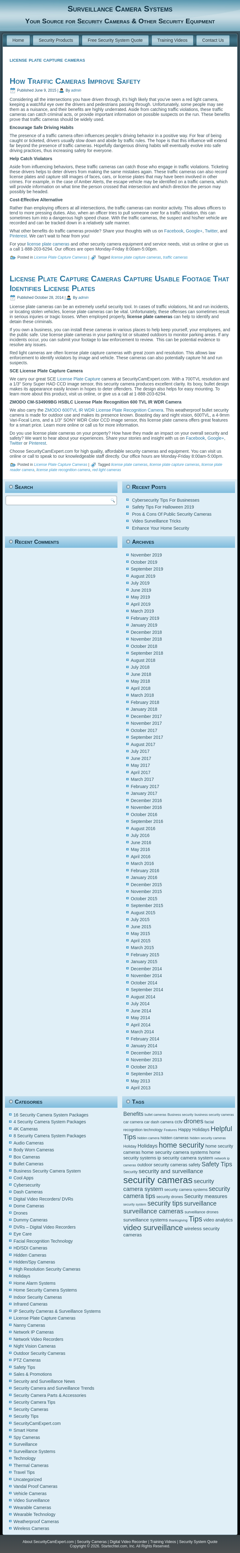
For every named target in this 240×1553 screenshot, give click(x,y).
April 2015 (140, 940)
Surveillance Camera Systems (120, 8)
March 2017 (142, 779)
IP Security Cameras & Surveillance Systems (57, 1311)
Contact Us (213, 40)
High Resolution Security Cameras (46, 1269)
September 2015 (147, 905)
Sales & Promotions (32, 1374)
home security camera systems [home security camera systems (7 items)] (175, 1152)
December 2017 (146, 716)
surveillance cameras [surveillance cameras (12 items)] (153, 1211)
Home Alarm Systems (34, 1283)
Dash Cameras (27, 1191)
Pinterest (18, 235)
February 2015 (145, 954)
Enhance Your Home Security (160, 528)
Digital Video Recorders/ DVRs (43, 1199)
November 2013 (146, 1059)
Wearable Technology (34, 1514)
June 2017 (141, 758)
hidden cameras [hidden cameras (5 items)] (175, 1138)
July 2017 (140, 751)
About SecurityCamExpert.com (48, 1542)
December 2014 (146, 968)
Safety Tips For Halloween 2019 (163, 506)
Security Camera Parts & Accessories (49, 1395)
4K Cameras (25, 1128)
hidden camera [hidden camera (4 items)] (148, 1138)
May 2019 (140, 597)
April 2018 (140, 688)
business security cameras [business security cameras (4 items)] (214, 1114)
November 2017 (146, 723)
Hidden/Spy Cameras (34, 1261)
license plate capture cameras (136, 257)
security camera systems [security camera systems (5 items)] (186, 1189)
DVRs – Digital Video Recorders (44, 1227)
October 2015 (144, 898)
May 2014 (140, 1017)
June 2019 (141, 590)
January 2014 (144, 1045)
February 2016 (145, 870)
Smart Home (25, 1430)
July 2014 (140, 1003)
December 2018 (146, 632)
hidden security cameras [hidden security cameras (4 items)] (208, 1138)
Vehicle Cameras (30, 1493)
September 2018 (147, 653)
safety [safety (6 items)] (194, 1164)
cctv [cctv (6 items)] (178, 1121)
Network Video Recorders (38, 1339)
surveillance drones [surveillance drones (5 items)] (201, 1212)
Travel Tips (24, 1472)
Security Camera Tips (34, 1402)
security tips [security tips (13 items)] (165, 1203)
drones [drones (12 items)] (193, 1121)
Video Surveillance (31, 1500)
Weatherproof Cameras (36, 1521)
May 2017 (140, 765)
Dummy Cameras (30, 1219)
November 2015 (146, 891)
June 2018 (141, 674)
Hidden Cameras (29, 1255)
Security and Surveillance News (44, 1381)
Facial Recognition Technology (43, 1241)
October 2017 (144, 730)
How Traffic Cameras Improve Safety (75, 81)
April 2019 (140, 604)
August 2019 (143, 576)
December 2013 (146, 1052)
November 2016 (146, 807)
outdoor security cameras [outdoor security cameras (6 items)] (162, 1164)
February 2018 (145, 702)
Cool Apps (23, 1177)
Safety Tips (24, 1367)
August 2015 (143, 912)
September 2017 (147, 737)
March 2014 (142, 1031)
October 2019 (144, 562)
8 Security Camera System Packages (49, 1135)
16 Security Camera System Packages (50, 1114)
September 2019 (147, 568)
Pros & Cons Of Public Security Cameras (171, 514)
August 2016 (143, 828)
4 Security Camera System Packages (49, 1121)
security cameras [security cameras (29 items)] (157, 1180)
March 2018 (142, 695)
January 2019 (144, 625)
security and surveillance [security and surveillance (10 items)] (171, 1171)
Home (18, 40)
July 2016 (140, 835)
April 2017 (140, 772)
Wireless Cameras (31, 1528)
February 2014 (145, 1038)
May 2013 (140, 1080)
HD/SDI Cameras (30, 1247)
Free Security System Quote (115, 40)
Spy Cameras (26, 1437)
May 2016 (140, 849)
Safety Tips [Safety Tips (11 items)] (217, 1164)
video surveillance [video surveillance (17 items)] (153, 1227)
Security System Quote (198, 1542)
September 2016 (147, 821)
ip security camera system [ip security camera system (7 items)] (185, 1157)
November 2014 (146, 975)
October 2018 (144, 646)
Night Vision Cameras (34, 1346)
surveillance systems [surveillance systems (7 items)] (145, 1219)
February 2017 (145, 786)
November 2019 (146, 554)
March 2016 (142, 863)
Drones (20, 1213)
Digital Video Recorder (128, 1542)
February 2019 (145, 618)
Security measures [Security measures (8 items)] (206, 1196)
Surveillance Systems (34, 1451)
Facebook (173, 230)
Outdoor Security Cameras (39, 1353)
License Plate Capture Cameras (60, 257)
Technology (24, 1458)
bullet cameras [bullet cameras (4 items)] (155, 1114)
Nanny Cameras (29, 1325)
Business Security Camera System (47, 1170)
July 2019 (140, 583)
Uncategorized (27, 1479)
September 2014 (147, 989)
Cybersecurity (26, 1185)
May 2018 (140, 681)
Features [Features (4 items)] (170, 1130)
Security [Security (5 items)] (130, 1172)
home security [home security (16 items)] (181, 1145)
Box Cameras (26, 1156)
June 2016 (141, 842)
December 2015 (146, 884)
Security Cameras (30, 1409)
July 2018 (140, 667)
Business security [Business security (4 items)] (180, 1114)
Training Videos (173, 40)
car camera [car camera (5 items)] (133, 1122)
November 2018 (146, 639)
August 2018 (143, 660)
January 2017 (144, 793)
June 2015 (141, 926)
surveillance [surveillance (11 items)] (200, 1203)
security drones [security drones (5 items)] (169, 1197)
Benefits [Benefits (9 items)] (133, 1114)
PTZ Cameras (27, 1360)
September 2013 (147, 1073)
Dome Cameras (28, 1205)
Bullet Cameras (28, 1163)
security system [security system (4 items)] (134, 1204)
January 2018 (144, 709)
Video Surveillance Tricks (156, 520)
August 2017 (143, 744)
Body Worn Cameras (33, 1149)
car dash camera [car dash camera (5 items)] (158, 1122)
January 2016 (144, 877)
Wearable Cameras (32, 1507)
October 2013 (144, 1066)
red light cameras (106, 470)
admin (76, 90)
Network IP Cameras (33, 1332)
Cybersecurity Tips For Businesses (165, 500)
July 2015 (140, 919)
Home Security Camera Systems (45, 1290)
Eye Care (22, 1233)
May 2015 (140, 933)
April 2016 (140, 856)
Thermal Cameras (30, 1465)
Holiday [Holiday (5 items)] (129, 1146)
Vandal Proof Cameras (35, 1486)
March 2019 (142, 611)
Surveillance (25, 1444)
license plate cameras (48, 243)
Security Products (56, 40)
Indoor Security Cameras (37, 1297)
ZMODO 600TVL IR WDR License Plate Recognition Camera (104, 410)
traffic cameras (175, 257)
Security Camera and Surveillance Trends (53, 1388)
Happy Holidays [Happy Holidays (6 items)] (193, 1129)
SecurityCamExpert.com (37, 1423)
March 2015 (142, 947)
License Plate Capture (78, 378)
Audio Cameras (28, 1142)
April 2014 (140, 1024)
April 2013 (140, 1087)
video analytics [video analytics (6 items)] (217, 1219)
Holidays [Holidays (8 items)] (148, 1146)
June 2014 (141, 1010)
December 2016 (146, 800)
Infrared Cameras (30, 1304)
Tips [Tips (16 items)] (195, 1219)
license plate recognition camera (63, 470)
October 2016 (144, 814)
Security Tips (25, 1416)
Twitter (211, 230)
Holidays (21, 1275)
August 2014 (143, 996)
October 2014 (144, 982)
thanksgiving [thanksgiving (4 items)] (178, 1220)
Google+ (194, 230)
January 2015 (144, 961)
